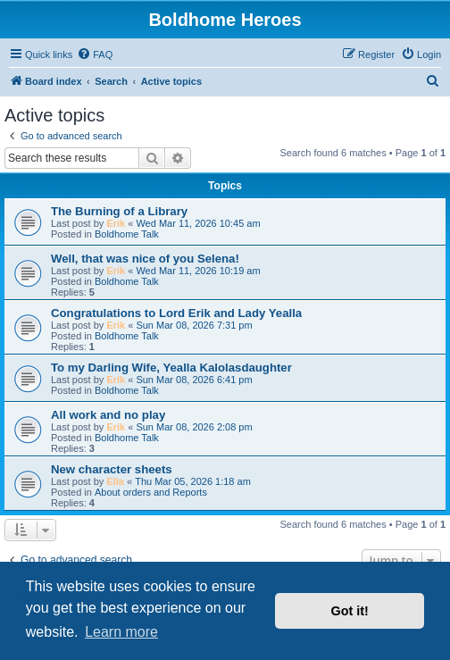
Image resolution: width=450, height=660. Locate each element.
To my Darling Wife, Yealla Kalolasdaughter (171, 367)
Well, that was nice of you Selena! (145, 258)
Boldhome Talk (127, 234)
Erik (115, 223)
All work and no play (108, 415)
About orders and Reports (151, 492)
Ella (115, 481)
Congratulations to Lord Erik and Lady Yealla (176, 313)
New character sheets (111, 469)
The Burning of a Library (119, 211)
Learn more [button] (121, 631)
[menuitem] (94, 54)
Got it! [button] (350, 611)
